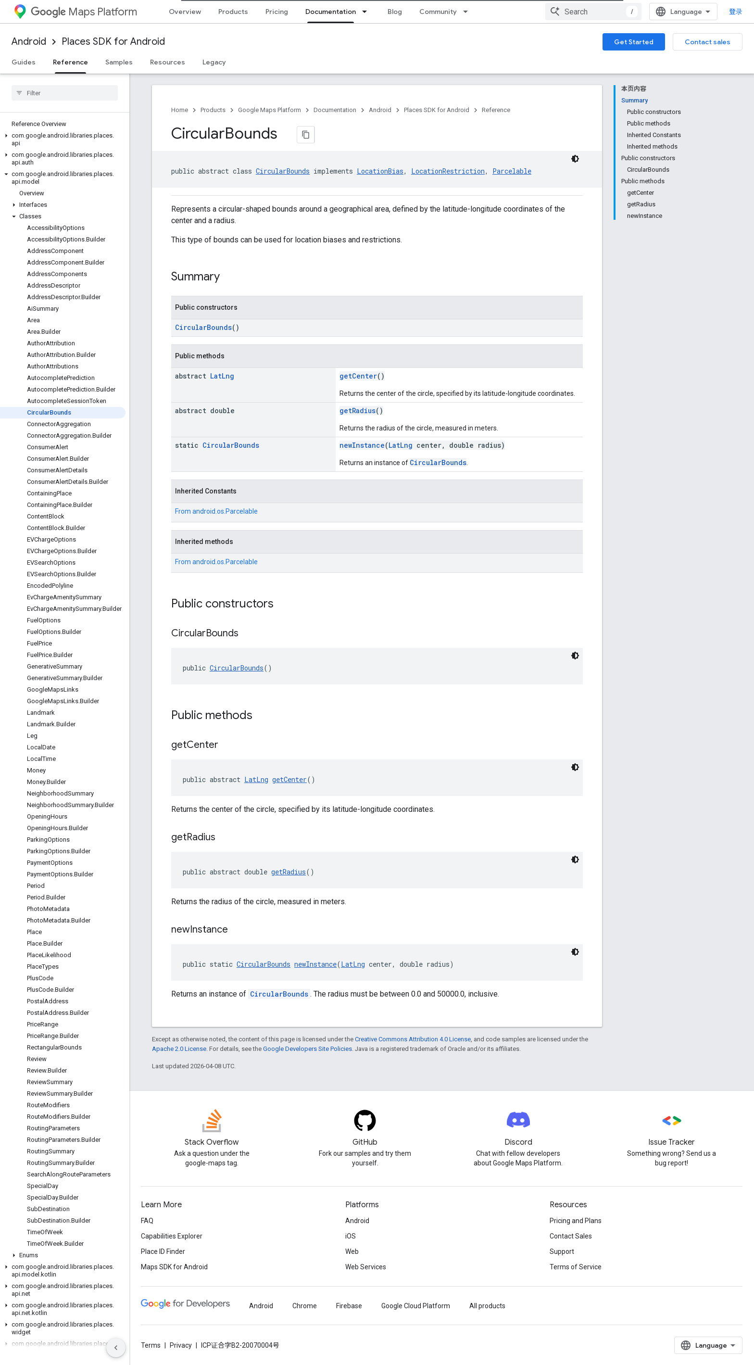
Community (438, 11)
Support (562, 1256)
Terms (151, 1349)
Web (352, 1256)
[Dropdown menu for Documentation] (367, 11)
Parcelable (511, 175)
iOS (350, 1240)
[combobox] (601, 11)
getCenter (358, 380)
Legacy (214, 62)
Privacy (181, 1349)
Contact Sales (571, 1240)
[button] (63, 135)
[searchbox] (65, 93)
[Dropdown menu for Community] (468, 11)
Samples (119, 62)
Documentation (335, 110)
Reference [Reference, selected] (70, 62)
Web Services (365, 1271)
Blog (395, 11)
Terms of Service (576, 1271)
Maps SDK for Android (174, 1271)
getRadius (357, 414)
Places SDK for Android (113, 42)
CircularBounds (283, 175)
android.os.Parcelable (225, 515)
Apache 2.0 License (179, 1053)
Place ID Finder (163, 1256)
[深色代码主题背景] (575, 163)
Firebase (349, 1310)
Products (233, 11)
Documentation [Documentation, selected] (330, 11)
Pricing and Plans (576, 1225)
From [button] (216, 515)
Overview (185, 11)
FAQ (147, 1225)
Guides (24, 62)
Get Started (633, 42)
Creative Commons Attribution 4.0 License (413, 1043)
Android (29, 42)
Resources (167, 62)
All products (487, 1310)
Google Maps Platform (269, 110)
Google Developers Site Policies (307, 1053)
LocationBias (380, 175)
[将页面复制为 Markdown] (294, 134)
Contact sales (707, 42)
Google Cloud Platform (415, 1310)
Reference (496, 110)
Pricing (276, 11)
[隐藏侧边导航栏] (116, 1347)
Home (179, 110)
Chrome (304, 1310)
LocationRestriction (448, 175)
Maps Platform (84, 11)
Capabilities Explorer (171, 1240)
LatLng (222, 380)
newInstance (362, 449)
